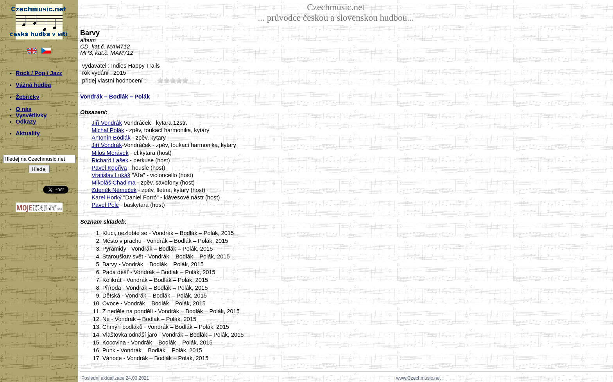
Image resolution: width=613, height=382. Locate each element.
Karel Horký (106, 197)
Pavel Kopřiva (109, 168)
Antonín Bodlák (110, 138)
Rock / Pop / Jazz (39, 73)
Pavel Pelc (104, 205)
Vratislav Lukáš (110, 175)
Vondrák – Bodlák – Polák (115, 96)
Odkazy (26, 121)
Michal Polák (107, 130)
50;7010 (185, 80)
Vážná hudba (33, 85)
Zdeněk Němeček (113, 190)
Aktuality (28, 133)
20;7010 (166, 80)
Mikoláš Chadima (113, 182)
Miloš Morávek (109, 153)
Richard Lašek (109, 160)
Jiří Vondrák (106, 123)
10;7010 (160, 80)
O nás (24, 109)
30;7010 (173, 80)
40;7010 (179, 80)
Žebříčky (27, 97)
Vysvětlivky (31, 115)
